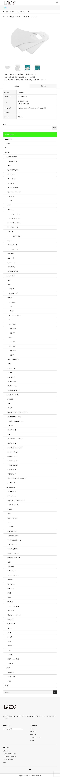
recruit (31, 729)
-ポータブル (11, 302)
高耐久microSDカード (14, 390)
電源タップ (11, 619)
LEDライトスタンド (13, 575)
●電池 (8, 668)
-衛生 (9, 513)
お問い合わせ (33, 731)
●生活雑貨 (9, 509)
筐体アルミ (12, 328)
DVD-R (9, 650)
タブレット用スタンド (14, 452)
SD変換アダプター (13, 474)
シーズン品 (11, 588)
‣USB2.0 (10, 319)
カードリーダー (12, 482)
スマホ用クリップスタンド (15, 447)
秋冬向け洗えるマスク (14, 557)
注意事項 (43, 86)
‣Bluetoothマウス (12, 245)
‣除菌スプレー (11, 571)
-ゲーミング (11, 209)
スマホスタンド (12, 443)
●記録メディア (10, 623)
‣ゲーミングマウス (13, 227)
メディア (8, 143)
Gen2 (10, 311)
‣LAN (9, 205)
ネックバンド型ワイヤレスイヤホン (18, 412)
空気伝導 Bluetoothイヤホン (16, 421)
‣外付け (10, 297)
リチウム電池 (11, 676)
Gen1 (10, 306)
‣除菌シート (11, 566)
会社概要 (32, 740)
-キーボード (11, 183)
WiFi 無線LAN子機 (13, 271)
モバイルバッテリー (13, 460)
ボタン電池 (11, 672)
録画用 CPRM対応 (13, 659)
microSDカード (12, 381)
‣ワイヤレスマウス (13, 249)
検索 (4, 124)
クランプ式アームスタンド (15, 438)
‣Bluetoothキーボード (13, 187)
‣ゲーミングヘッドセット (15, 223)
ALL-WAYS (8, 139)
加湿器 (9, 593)
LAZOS (7, 152)
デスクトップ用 (12, 368)
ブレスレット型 (12, 430)
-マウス (10, 240)
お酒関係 (10, 579)
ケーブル (10, 425)
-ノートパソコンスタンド (15, 236)
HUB (9, 403)
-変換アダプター (12, 267)
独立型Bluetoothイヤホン (15, 416)
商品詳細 (16, 86)
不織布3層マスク (12, 531)
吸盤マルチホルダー (13, 456)
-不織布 (10, 527)
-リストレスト (11, 262)
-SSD (9, 280)
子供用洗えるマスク (13, 549)
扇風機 (9, 597)
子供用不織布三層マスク (14, 540)
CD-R (9, 632)
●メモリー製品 (10, 275)
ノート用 (10, 372)
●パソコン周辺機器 (11, 156)
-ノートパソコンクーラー (15, 214)
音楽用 (9, 641)
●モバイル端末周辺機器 (13, 394)
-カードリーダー (12, 178)
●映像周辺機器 (10, 487)
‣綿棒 (9, 562)
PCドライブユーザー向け (10, 753)
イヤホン (10, 408)
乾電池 (9, 681)
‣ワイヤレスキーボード (14, 192)
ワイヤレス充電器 (13, 465)
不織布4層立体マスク (13, 535)
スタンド (10, 434)
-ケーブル (10, 200)
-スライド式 (11, 324)
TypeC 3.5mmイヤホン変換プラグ (17, 478)
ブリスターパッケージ (14, 386)
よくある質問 (33, 734)
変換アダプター (12, 469)
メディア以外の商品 (9, 759)
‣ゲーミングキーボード (14, 218)
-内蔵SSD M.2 (13, 293)
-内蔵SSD (11, 289)
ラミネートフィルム (13, 606)
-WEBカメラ (11, 174)
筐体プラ (11, 333)
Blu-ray (9, 628)
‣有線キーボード (12, 196)
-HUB (9, 165)
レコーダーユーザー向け (10, 756)
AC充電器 (10, 399)
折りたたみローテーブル (14, 615)
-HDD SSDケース (12, 161)
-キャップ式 (11, 341)
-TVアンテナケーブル (14, 504)
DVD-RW (10, 663)
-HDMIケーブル (12, 491)
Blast (6, 148)
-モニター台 (11, 258)
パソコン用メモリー (13, 359)
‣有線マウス (11, 253)
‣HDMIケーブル (12, 496)
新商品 (7, 685)
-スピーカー (11, 231)
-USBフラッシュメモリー (15, 315)
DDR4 (9, 363)
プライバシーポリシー (35, 737)
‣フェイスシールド (13, 518)
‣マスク (10, 522)
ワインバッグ (11, 610)
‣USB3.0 (10, 337)
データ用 (10, 637)
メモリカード (11, 377)
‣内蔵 (9, 284)
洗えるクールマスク (13, 553)
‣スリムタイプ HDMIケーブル (16, 500)
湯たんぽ (10, 601)
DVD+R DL (11, 645)
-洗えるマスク (12, 544)
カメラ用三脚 (11, 584)
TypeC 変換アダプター (14, 170)
